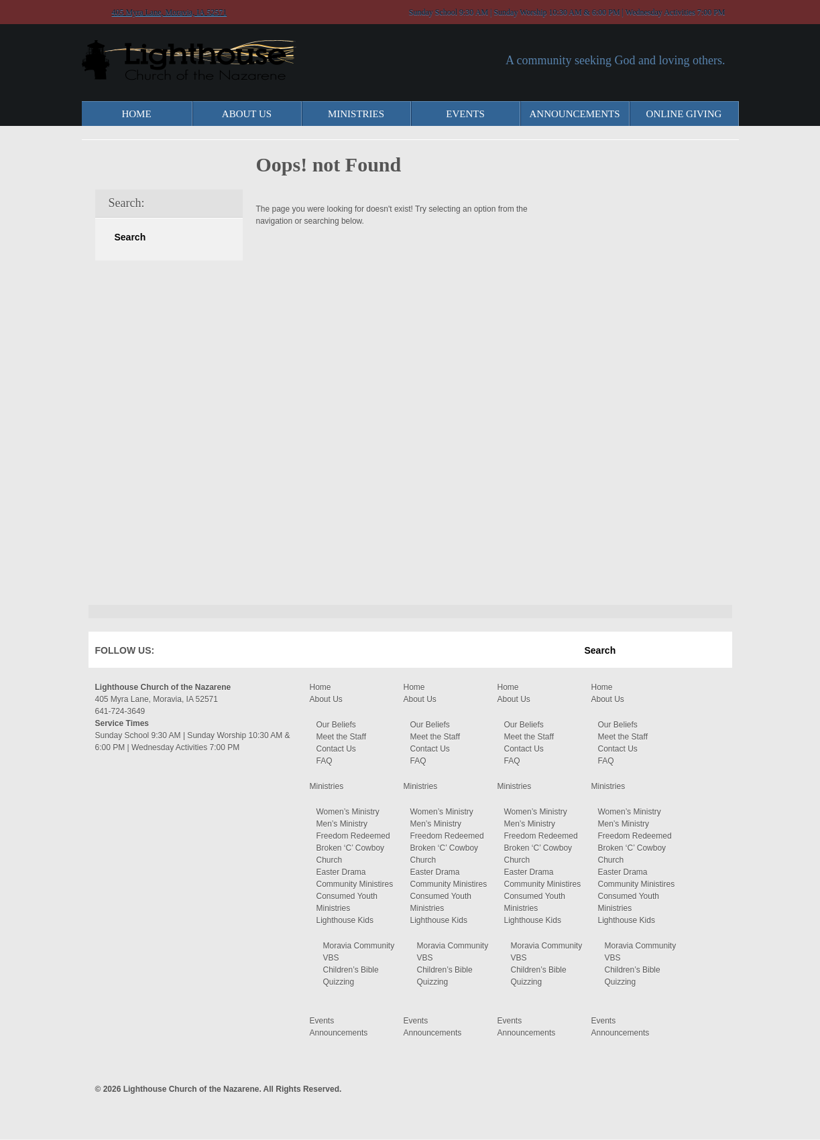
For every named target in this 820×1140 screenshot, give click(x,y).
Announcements (575, 114)
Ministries (356, 114)
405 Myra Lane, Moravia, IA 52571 (169, 12)
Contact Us (336, 749)
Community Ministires (355, 884)
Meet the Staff (341, 736)
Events (465, 114)
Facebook (184, 653)
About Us (247, 114)
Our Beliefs (336, 724)
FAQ (324, 761)
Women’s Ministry (347, 811)
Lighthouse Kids (344, 920)
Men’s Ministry (341, 824)
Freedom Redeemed (353, 836)
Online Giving (684, 114)
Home (136, 114)
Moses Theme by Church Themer (715, 1087)
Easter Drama (341, 872)
